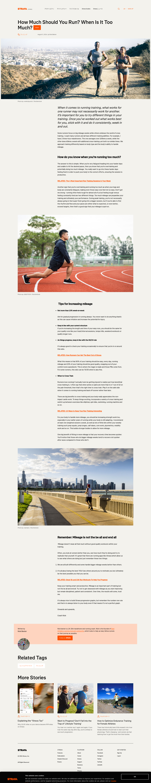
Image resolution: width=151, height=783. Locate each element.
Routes (59, 762)
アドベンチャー (62, 9)
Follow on (65, 638)
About (79, 753)
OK (135, 767)
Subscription (61, 756)
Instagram (100, 756)
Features (59, 753)
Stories (79, 759)
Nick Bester (52, 34)
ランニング (39, 666)
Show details (29, 779)
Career (79, 756)
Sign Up (119, 753)
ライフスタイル (74, 9)
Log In (119, 756)
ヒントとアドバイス (26, 666)
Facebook (100, 753)
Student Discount (62, 759)
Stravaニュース (98, 9)
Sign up (130, 9)
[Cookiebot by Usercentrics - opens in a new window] (12, 779)
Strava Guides (86, 9)
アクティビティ (49, 9)
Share (37, 27)
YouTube (99, 762)
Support (79, 762)
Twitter (99, 759)
